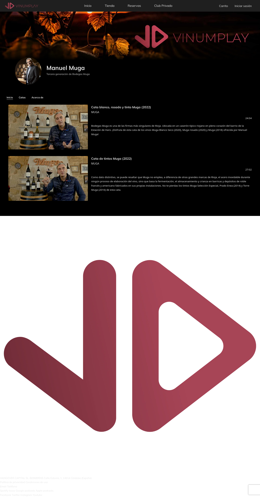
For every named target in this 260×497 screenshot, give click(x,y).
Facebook (5, 495)
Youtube (37, 495)
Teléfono (12, 486)
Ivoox (12, 490)
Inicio (88, 6)
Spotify (4, 490)
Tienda (109, 6)
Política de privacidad (12, 482)
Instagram (26, 495)
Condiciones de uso (37, 482)
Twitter (16, 495)
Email (3, 486)
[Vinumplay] (21, 5)
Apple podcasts (44, 490)
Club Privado (163, 6)
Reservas (134, 6)
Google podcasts (25, 490)
